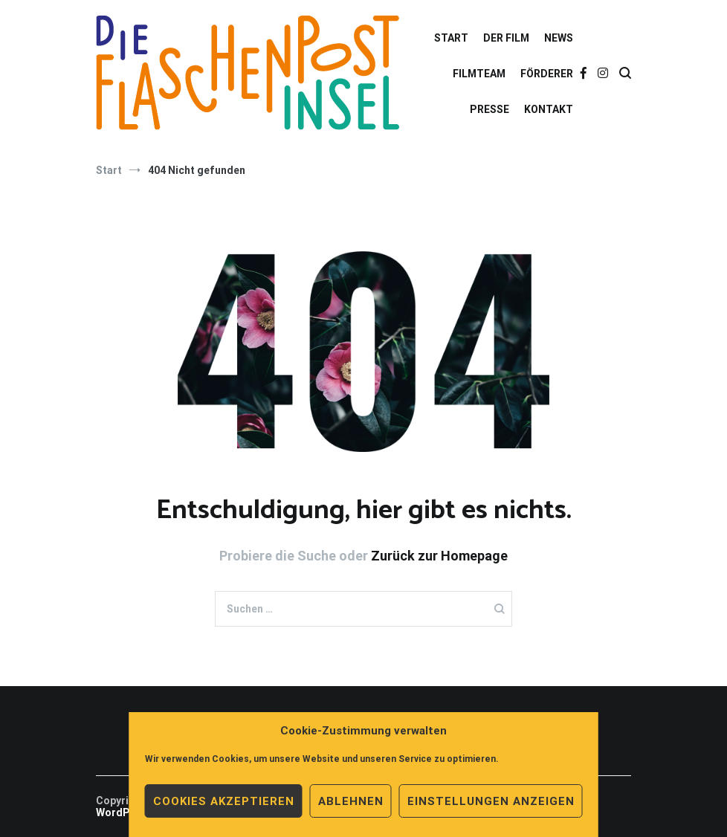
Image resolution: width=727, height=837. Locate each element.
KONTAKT (548, 109)
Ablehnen (351, 801)
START (451, 38)
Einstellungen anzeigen (491, 801)
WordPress (124, 812)
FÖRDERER (546, 74)
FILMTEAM (479, 74)
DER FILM (506, 38)
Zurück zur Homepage (439, 555)
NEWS (558, 38)
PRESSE (489, 109)
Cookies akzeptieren (223, 801)
